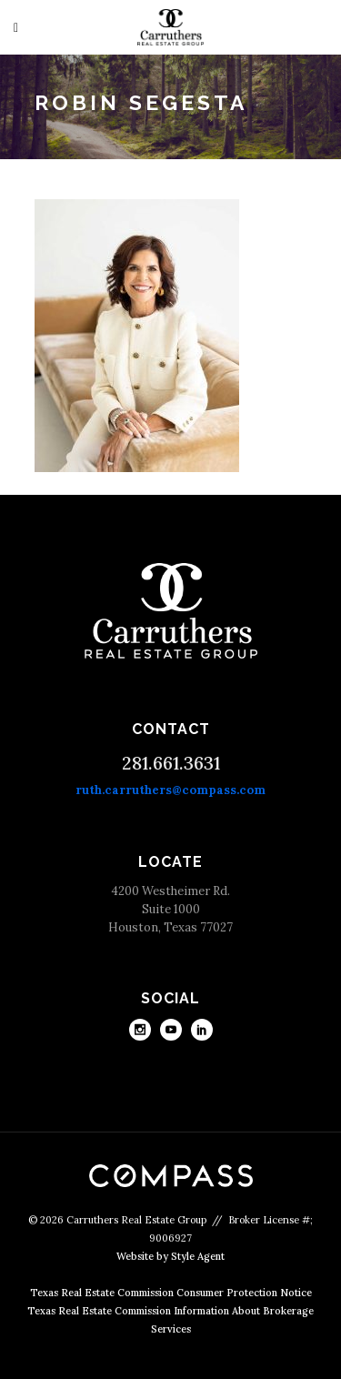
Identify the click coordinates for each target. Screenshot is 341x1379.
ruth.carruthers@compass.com (170, 790)
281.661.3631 (171, 762)
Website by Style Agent (170, 1256)
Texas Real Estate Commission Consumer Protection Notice (171, 1292)
